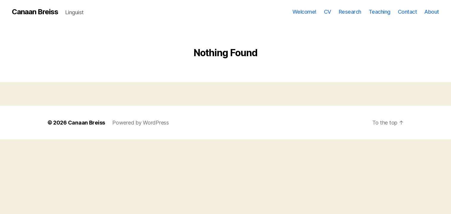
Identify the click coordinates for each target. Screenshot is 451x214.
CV (327, 12)
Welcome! (304, 12)
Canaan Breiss (35, 11)
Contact (407, 12)
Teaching (379, 12)
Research (350, 12)
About (431, 12)
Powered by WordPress (140, 122)
